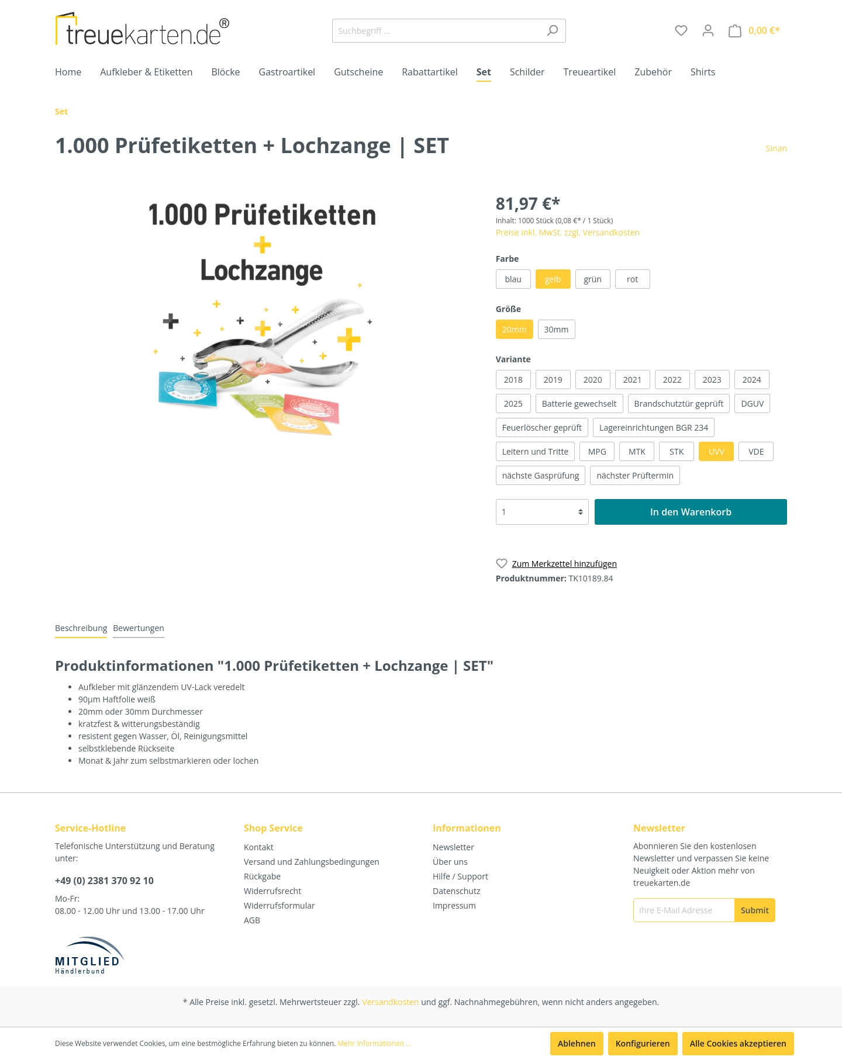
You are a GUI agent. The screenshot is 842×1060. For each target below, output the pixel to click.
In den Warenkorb (690, 511)
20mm (514, 329)
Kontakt (259, 847)
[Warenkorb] (754, 30)
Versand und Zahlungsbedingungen (311, 861)
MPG (597, 451)
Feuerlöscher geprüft (542, 427)
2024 (752, 379)
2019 (553, 379)
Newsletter (453, 847)
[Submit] (754, 910)
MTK (637, 451)
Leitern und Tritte (535, 451)
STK (677, 451)
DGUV (752, 403)
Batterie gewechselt (579, 403)
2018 (513, 379)
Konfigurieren (643, 1043)
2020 (593, 379)
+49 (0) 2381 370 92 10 (104, 880)
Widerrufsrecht (272, 890)
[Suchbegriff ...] (435, 31)
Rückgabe (262, 876)
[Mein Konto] (708, 30)
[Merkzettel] (681, 30)
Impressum (454, 905)
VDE (756, 451)
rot (632, 279)
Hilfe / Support (460, 876)
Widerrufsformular (279, 905)
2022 (672, 379)
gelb (553, 279)
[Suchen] (552, 31)
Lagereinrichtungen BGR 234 (653, 427)
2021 (632, 379)
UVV (716, 451)
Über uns (450, 861)
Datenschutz (456, 890)
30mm (556, 329)
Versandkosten (390, 1001)
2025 (513, 403)
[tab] (81, 627)
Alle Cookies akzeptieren (738, 1043)
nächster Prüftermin (635, 475)
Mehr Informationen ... (374, 1043)
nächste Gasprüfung (540, 475)
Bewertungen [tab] (138, 627)
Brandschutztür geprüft (679, 403)
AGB (252, 920)
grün (593, 279)
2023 (712, 379)
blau (513, 279)
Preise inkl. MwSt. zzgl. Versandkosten (568, 232)
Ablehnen (577, 1043)
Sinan (776, 148)
